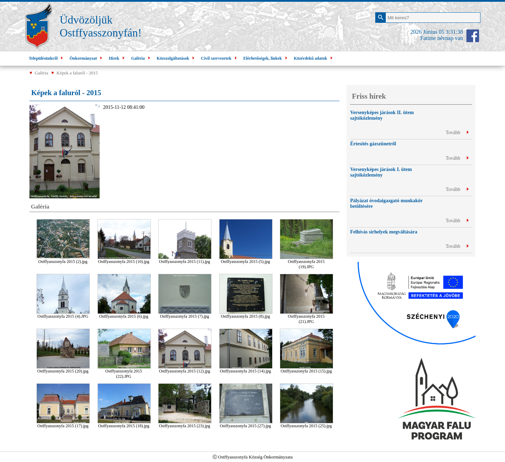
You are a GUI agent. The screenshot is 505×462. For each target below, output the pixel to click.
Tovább (457, 132)
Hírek (117, 58)
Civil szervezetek (219, 58)
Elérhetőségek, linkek (266, 58)
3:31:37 (454, 32)
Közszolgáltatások (176, 58)
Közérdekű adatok (314, 58)
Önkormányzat (86, 58)
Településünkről (47, 58)
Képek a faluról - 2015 (77, 72)
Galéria (141, 58)
